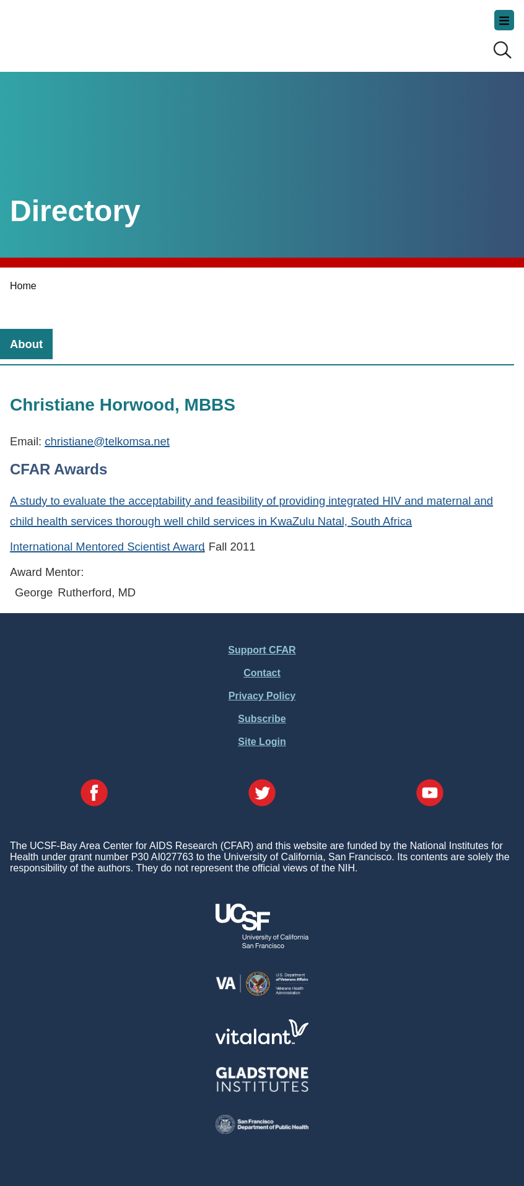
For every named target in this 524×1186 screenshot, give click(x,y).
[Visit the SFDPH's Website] (262, 1130)
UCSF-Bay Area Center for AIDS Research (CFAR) (72, 31)
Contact (262, 673)
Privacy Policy (262, 696)
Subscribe (262, 718)
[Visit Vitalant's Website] (262, 1041)
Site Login (262, 741)
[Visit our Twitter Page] (262, 794)
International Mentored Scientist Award (107, 546)
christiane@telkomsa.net (107, 441)
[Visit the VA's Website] (262, 993)
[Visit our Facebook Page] (94, 794)
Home (23, 286)
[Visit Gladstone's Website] (262, 1089)
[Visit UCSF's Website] (262, 945)
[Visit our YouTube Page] (429, 794)
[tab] (26, 344)
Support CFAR (261, 650)
